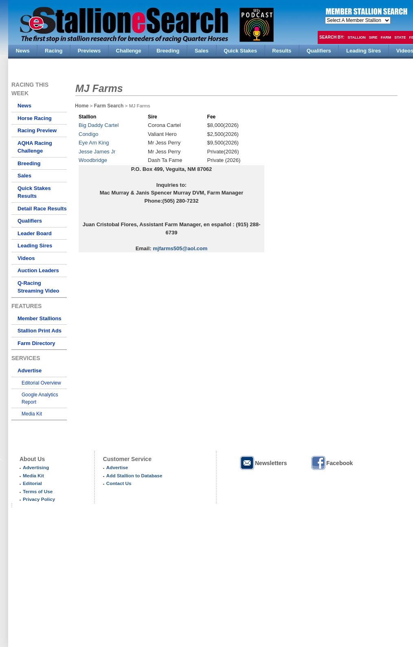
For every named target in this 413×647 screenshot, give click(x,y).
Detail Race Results (42, 208)
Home (81, 106)
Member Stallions (40, 318)
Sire (373, 37)
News (24, 106)
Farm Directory (36, 343)
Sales (24, 176)
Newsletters (263, 463)
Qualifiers (30, 221)
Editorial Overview (41, 383)
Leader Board (35, 233)
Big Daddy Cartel (99, 125)
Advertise (30, 370)
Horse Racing (35, 118)
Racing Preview (37, 130)
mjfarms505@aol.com (180, 248)
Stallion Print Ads (40, 331)
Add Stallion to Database (134, 475)
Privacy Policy (39, 499)
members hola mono (358, 20)
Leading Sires (35, 246)
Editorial (32, 483)
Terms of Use (38, 491)
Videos (26, 258)
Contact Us (119, 483)
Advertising (36, 467)
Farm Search (109, 106)
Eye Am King (94, 143)
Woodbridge (93, 160)
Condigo (88, 134)
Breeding (29, 163)
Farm (386, 37)
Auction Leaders (38, 270)
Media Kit (32, 414)
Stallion (356, 37)
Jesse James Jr (97, 152)
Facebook (331, 463)
